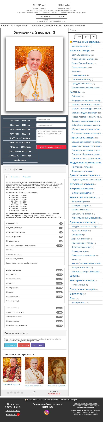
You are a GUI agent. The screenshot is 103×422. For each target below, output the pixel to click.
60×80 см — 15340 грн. (20, 143)
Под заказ (27, 177)
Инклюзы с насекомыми (83, 255)
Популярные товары (82, 289)
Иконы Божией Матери (83, 59)
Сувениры (47, 25)
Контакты (80, 25)
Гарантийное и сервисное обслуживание (22, 263)
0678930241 (11, 345)
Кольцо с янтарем (80, 205)
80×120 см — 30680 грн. (20, 151)
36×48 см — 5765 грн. (20, 129)
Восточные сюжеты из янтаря (86, 133)
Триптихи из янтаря (81, 167)
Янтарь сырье (78, 285)
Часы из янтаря (79, 251)
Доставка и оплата (14, 254)
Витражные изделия (81, 193)
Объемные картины (82, 184)
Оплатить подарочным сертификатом (34, 245)
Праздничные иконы (81, 83)
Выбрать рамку (12, 301)
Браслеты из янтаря (81, 214)
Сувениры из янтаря (82, 222)
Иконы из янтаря (80, 50)
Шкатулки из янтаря (81, 247)
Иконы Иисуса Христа (82, 63)
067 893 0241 (46, 17)
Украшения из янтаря (83, 197)
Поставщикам (13, 410)
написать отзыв (54, 393)
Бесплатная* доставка (15, 259)
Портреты (35, 25)
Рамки (78, 37)
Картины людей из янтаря (84, 113)
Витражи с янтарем (81, 188)
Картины (75, 92)
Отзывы (58, 25)
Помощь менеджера (16, 333)
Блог (72, 298)
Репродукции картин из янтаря (87, 100)
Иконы (25, 25)
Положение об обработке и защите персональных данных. (86, 406)
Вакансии (13, 414)
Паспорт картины (34, 321)
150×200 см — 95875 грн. (20, 156)
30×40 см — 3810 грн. (20, 125)
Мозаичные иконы (80, 46)
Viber (61, 17)
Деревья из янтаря (81, 239)
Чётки (74, 259)
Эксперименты (79, 302)
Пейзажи (76, 96)
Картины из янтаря (11, 25)
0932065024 (24, 345)
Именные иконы (79, 67)
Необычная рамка (34, 279)
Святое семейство (81, 79)
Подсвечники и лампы (82, 243)
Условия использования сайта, (85, 404)
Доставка (69, 25)
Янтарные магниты (81, 267)
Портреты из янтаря (82, 137)
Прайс (86, 37)
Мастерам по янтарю (82, 280)
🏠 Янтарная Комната (33, 400)
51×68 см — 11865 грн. (20, 138)
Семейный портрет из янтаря (86, 146)
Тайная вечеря (79, 75)
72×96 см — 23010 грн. (20, 147)
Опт (93, 37)
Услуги (74, 276)
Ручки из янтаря (79, 230)
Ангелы (75, 71)
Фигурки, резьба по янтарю (85, 226)
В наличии (15, 177)
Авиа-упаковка (34, 308)
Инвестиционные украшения (86, 218)
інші (41, 345)
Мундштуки (77, 234)
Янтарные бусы (79, 201)
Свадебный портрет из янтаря (86, 142)
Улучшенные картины (85, 42)
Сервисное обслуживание (13, 405)
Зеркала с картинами (82, 171)
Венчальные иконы (81, 55)
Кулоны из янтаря (80, 209)
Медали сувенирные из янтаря (87, 179)
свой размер (20, 160)
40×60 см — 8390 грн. (20, 134)
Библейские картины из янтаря (87, 125)
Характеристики (13, 169)
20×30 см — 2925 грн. (20, 121)
